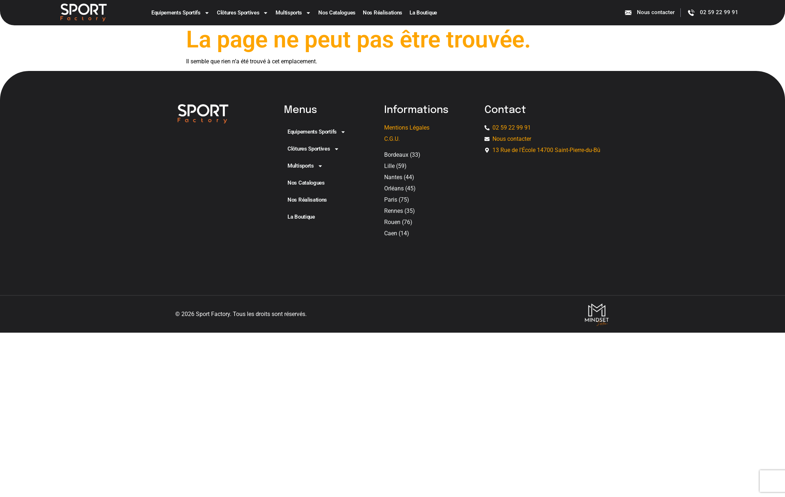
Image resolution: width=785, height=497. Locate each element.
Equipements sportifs (180, 13)
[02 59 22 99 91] (691, 12)
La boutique (423, 12)
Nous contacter (656, 12)
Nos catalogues (337, 12)
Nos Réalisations (382, 12)
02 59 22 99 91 (719, 12)
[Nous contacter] (628, 12)
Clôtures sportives (243, 13)
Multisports (293, 13)
